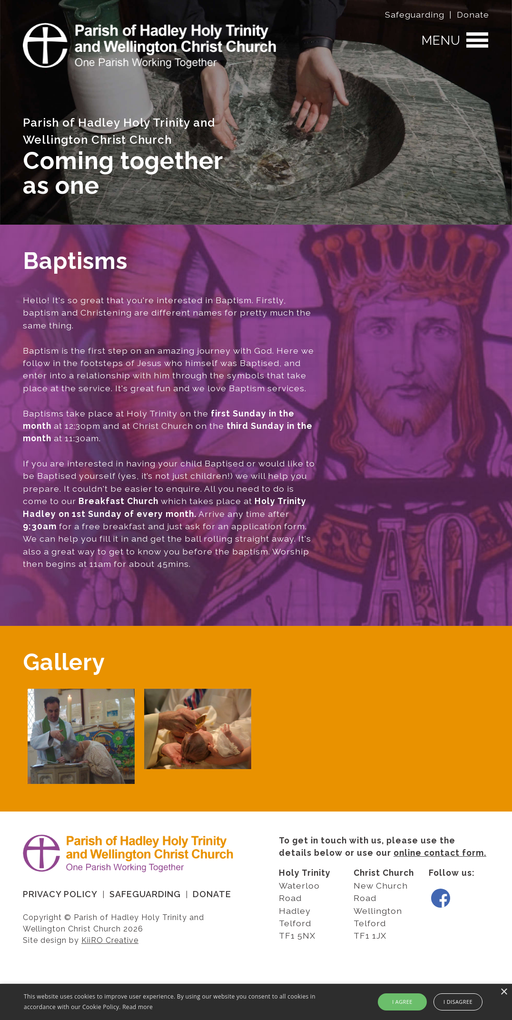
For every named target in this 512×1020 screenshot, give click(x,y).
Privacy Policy (60, 894)
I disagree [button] (458, 1001)
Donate (473, 15)
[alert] (256, 1002)
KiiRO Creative (109, 940)
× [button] (503, 992)
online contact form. (440, 853)
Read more (137, 1007)
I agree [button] (402, 1001)
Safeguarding (414, 15)
